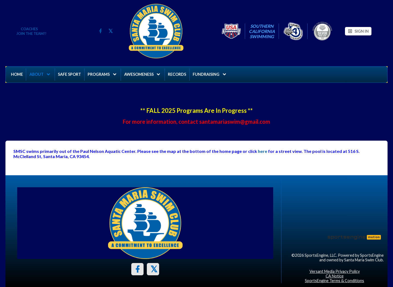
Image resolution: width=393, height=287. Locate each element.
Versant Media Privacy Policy (334, 271)
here (262, 151)
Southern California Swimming (262, 31)
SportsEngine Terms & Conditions (334, 280)
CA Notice (335, 276)
